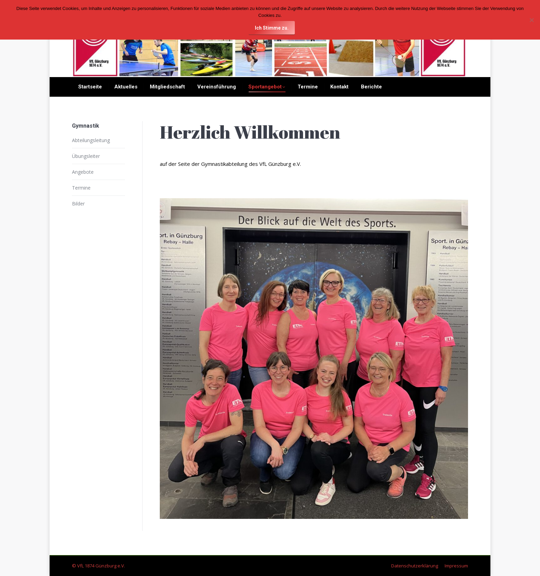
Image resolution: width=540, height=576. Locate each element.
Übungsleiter (86, 156)
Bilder (78, 203)
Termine (81, 187)
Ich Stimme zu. (272, 28)
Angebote (83, 172)
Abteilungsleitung (91, 140)
